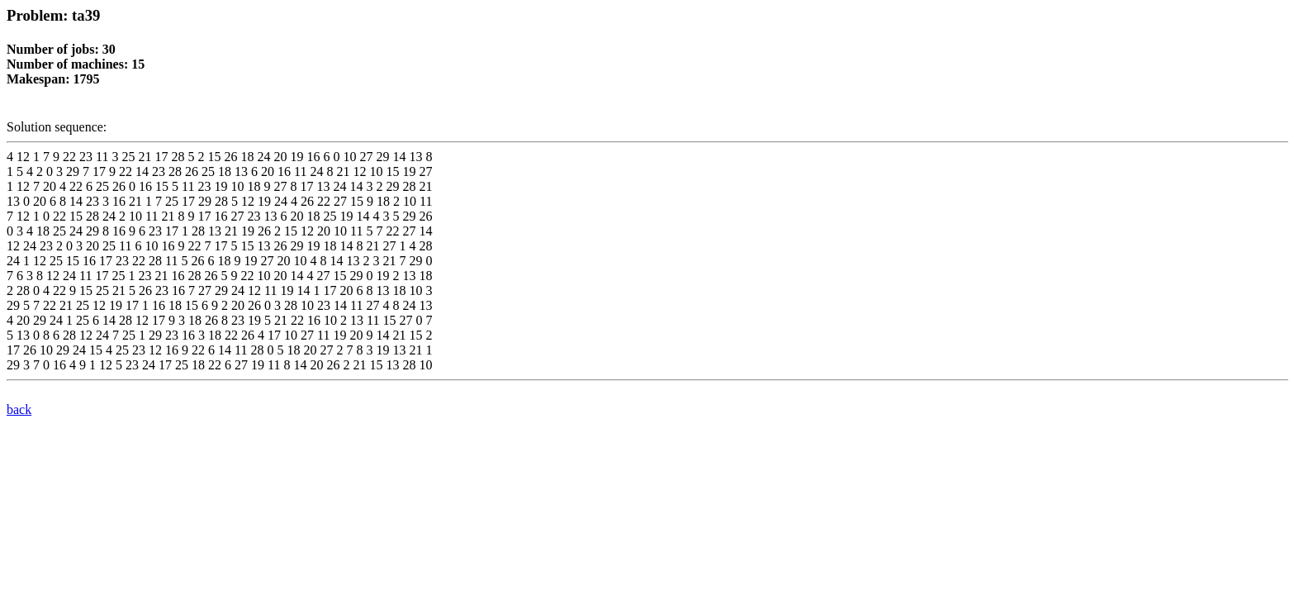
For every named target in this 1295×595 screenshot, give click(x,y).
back (19, 409)
